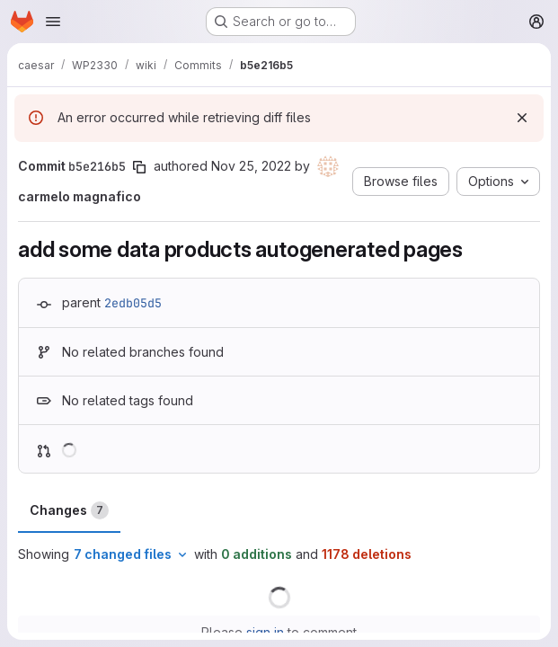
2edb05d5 (133, 303)
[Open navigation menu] (53, 21)
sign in (265, 632)
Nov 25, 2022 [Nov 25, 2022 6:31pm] (251, 165)
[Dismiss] (522, 118)
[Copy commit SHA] (139, 167)
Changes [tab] (69, 510)
